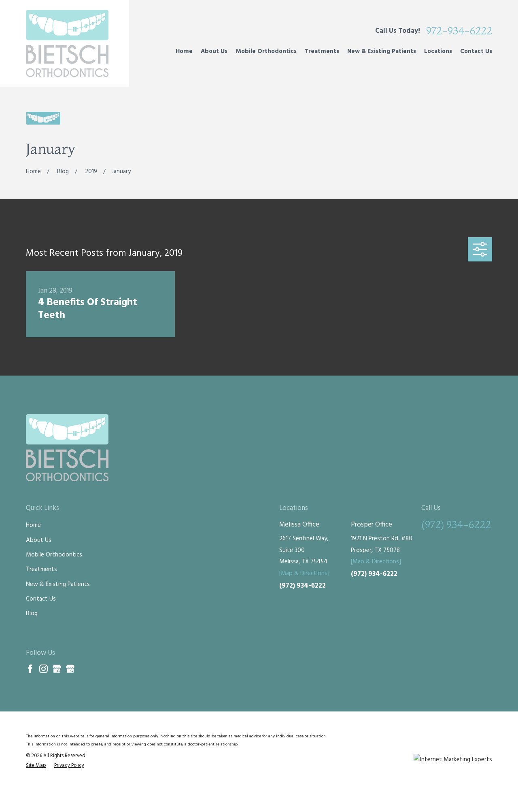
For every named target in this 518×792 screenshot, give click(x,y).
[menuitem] (36, 766)
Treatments (41, 569)
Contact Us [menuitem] (476, 51)
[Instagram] (43, 669)
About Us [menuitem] (214, 51)
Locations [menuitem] (438, 51)
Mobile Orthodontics (54, 555)
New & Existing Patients (58, 584)
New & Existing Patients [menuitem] (381, 51)
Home (33, 525)
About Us (38, 540)
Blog (32, 613)
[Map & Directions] (304, 573)
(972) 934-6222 (302, 586)
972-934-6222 (459, 31)
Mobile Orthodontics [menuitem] (266, 51)
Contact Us (41, 599)
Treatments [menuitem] (322, 51)
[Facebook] (30, 669)
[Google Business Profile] (57, 669)
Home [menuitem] (184, 51)
